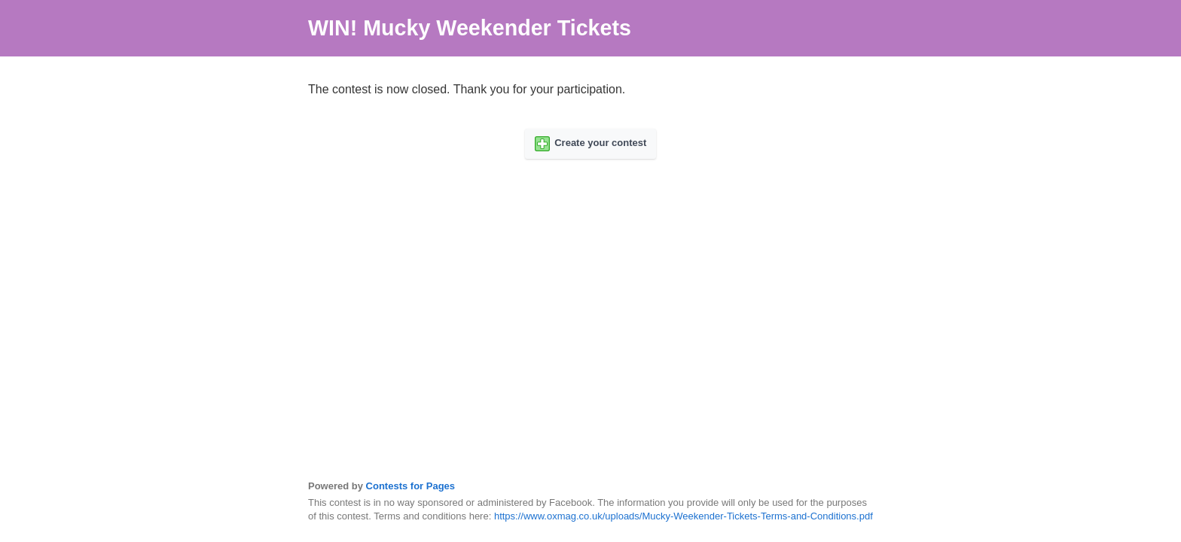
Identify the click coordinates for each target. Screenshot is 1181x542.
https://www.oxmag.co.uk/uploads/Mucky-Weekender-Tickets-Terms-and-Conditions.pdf (683, 516)
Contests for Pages (410, 486)
